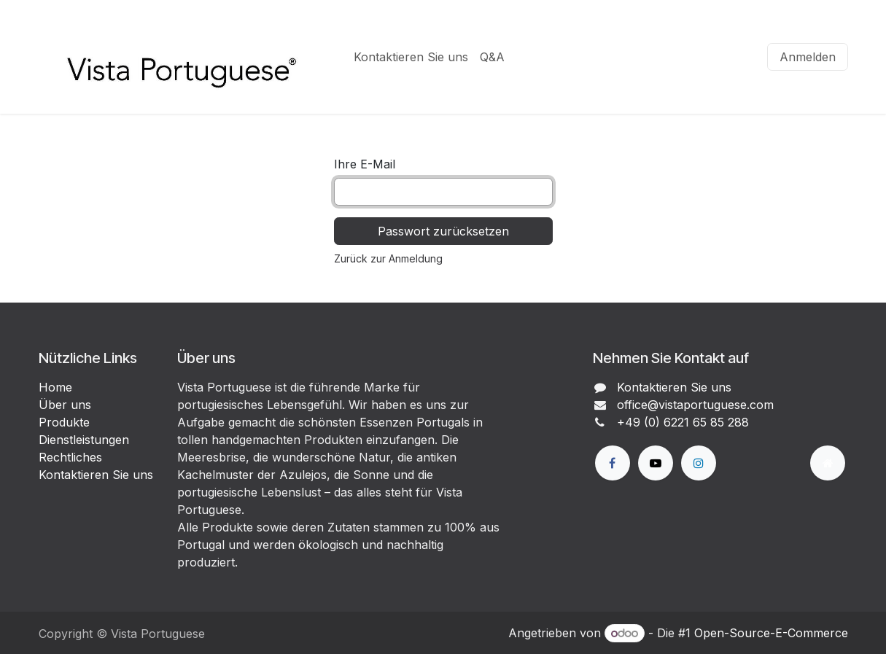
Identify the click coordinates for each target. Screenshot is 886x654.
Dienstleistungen (84, 439)
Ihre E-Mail (364, 164)
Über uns (65, 404)
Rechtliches (70, 457)
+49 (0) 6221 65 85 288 (683, 422)
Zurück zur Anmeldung (388, 258)
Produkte (64, 422)
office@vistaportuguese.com (695, 404)
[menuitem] (411, 56)
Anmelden (808, 57)
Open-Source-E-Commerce (771, 633)
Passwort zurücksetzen (443, 231)
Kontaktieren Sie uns (96, 474)
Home (55, 387)
